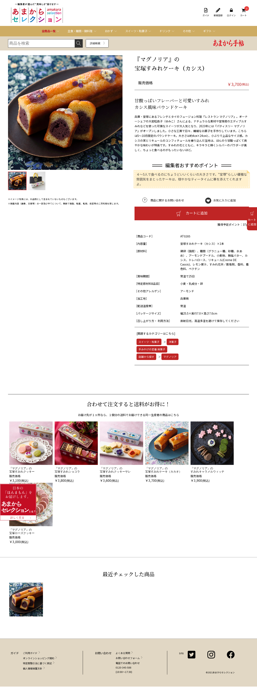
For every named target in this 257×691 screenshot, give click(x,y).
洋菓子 (172, 342)
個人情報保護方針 (32, 668)
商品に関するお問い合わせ (167, 200)
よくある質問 (123, 653)
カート (243, 12)
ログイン (231, 12)
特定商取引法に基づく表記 (37, 663)
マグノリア (169, 357)
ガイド (206, 12)
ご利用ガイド (30, 653)
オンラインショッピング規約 (38, 658)
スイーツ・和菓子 (149, 342)
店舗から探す (146, 357)
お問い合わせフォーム (128, 658)
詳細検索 (95, 43)
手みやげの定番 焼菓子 (152, 349)
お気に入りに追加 (224, 200)
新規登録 (218, 12)
